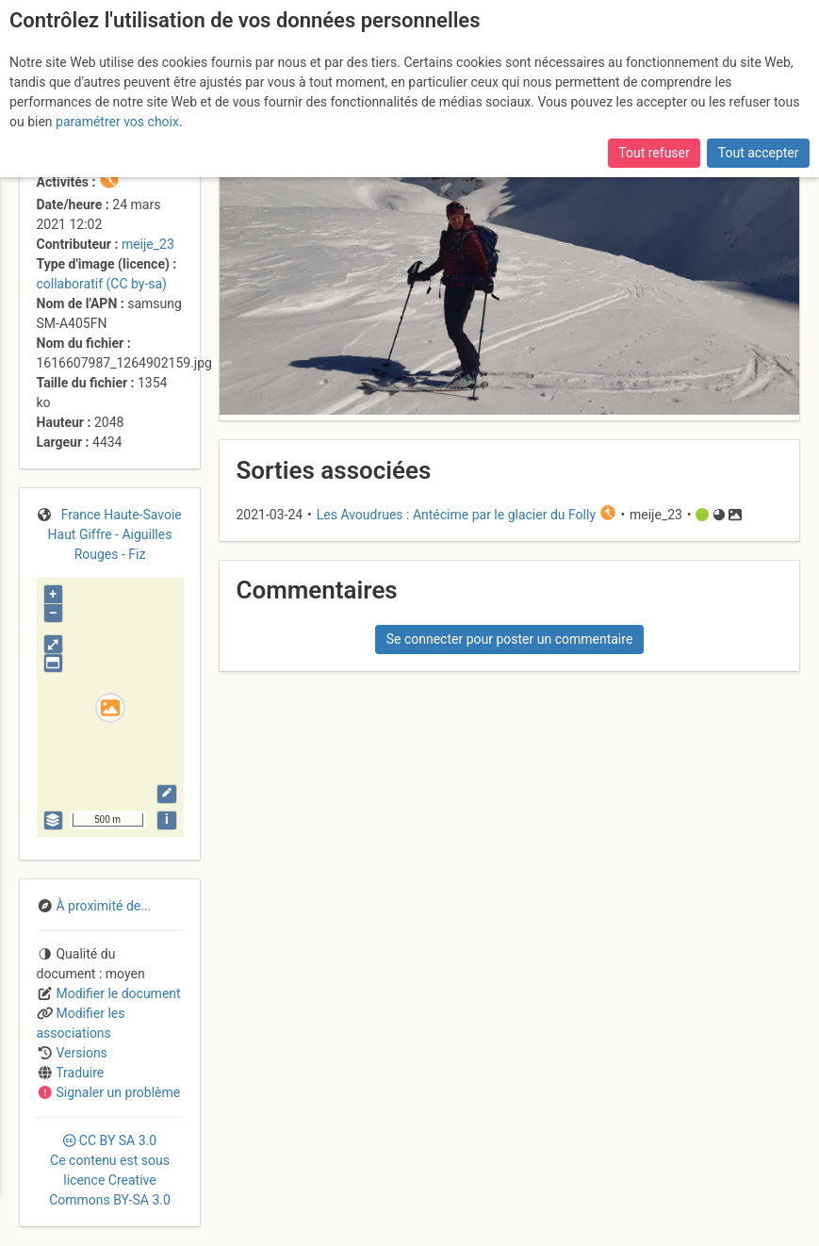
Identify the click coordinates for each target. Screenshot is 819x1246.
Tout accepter (758, 152)
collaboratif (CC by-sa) (102, 283)
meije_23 (148, 244)
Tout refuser (653, 152)
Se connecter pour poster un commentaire (509, 639)
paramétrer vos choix (117, 121)
